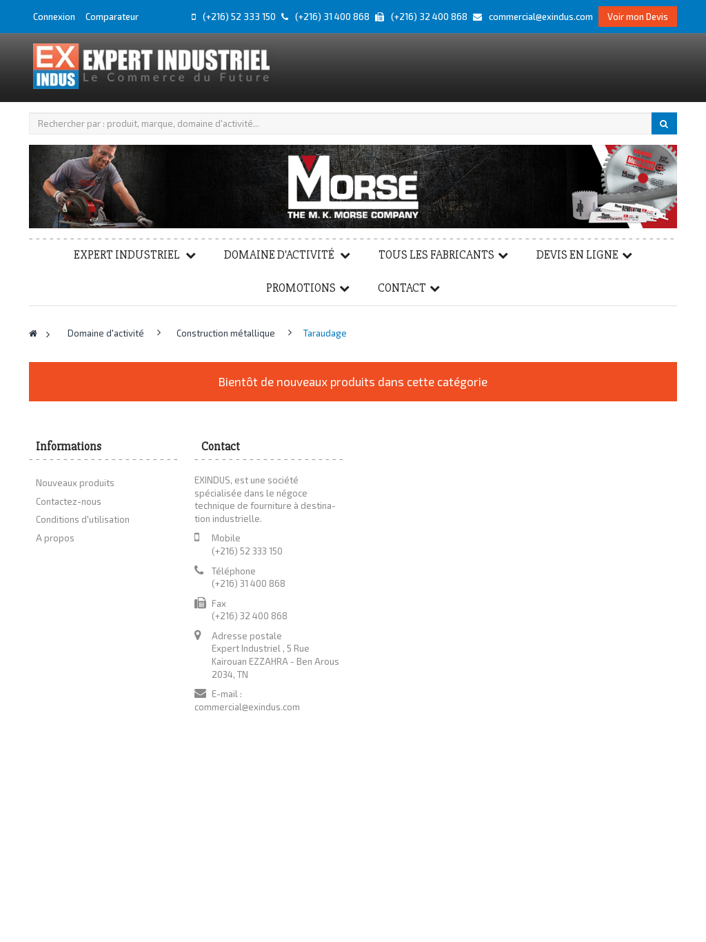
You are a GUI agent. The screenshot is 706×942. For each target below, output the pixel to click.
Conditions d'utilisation (83, 519)
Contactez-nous (68, 501)
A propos (55, 537)
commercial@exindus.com (247, 706)
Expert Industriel (128, 255)
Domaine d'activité (280, 255)
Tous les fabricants (436, 255)
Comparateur (112, 16)
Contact (402, 288)
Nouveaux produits (75, 482)
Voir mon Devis (637, 16)
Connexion (55, 16)
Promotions (301, 288)
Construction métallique (226, 333)
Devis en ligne (577, 255)
